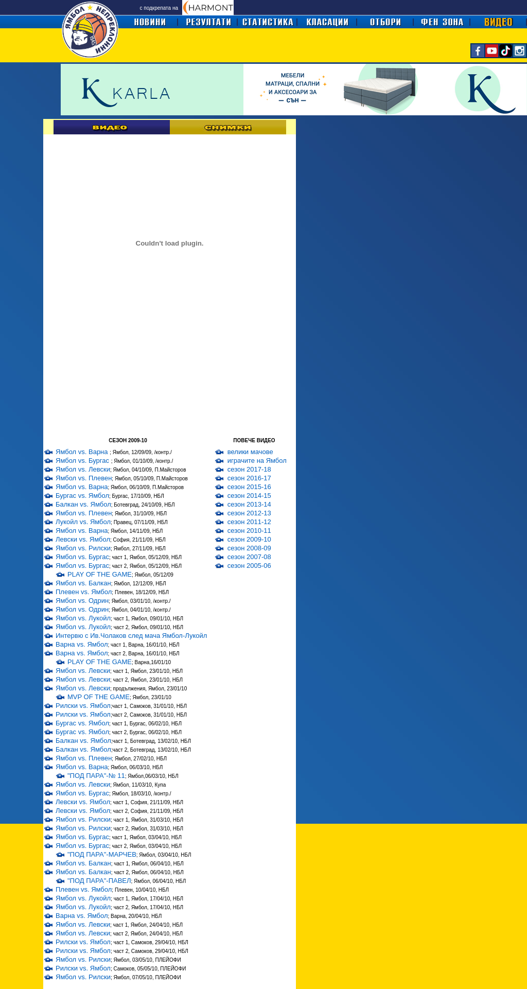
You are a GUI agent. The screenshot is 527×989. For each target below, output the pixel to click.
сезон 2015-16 (249, 487)
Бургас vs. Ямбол (82, 495)
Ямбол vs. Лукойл (83, 618)
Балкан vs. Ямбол (83, 504)
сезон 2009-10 (249, 539)
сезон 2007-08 (249, 557)
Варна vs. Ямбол (82, 644)
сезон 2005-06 (249, 565)
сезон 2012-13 (249, 513)
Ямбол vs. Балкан (83, 583)
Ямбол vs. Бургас (83, 460)
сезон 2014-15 (249, 495)
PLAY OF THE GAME (99, 574)
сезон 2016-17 (249, 478)
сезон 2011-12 (249, 522)
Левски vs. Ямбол (83, 539)
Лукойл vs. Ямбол (83, 522)
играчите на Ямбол (257, 460)
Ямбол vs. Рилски (83, 548)
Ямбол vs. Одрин (82, 600)
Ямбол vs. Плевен (84, 478)
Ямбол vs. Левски (83, 469)
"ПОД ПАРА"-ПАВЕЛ (99, 880)
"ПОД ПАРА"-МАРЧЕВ (101, 854)
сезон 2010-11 (249, 530)
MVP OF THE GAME (98, 697)
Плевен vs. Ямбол (84, 592)
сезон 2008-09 (249, 548)
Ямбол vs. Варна (83, 452)
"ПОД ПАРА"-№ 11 (96, 775)
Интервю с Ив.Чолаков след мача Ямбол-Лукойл (131, 635)
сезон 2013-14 (249, 504)
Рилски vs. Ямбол (83, 705)
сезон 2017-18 (249, 469)
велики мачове (250, 452)
